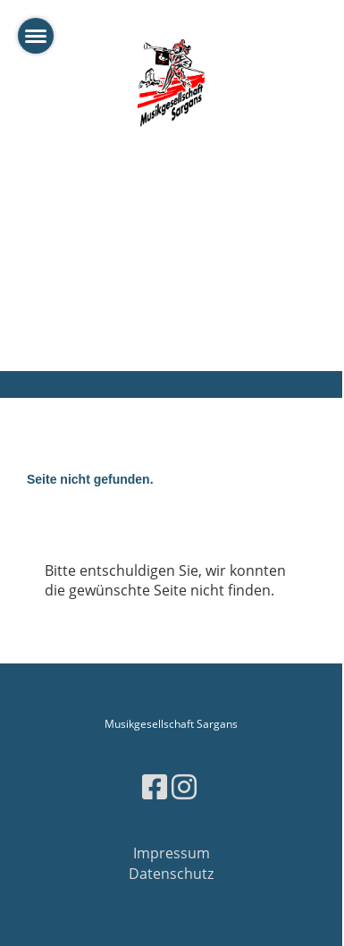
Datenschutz (171, 873)
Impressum (171, 853)
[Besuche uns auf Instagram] (184, 786)
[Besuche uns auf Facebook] (154, 786)
